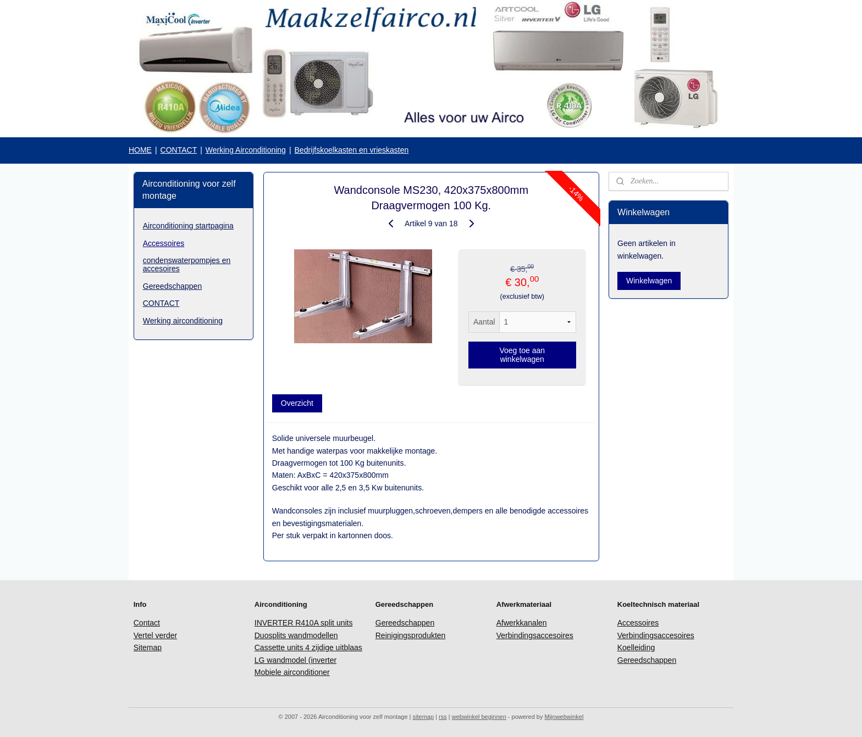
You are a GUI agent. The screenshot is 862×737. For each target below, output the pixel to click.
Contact (147, 622)
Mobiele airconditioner (292, 672)
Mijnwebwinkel (563, 716)
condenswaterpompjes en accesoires (187, 264)
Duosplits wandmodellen (296, 635)
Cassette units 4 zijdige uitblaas (308, 647)
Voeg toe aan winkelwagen (522, 355)
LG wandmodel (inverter (295, 660)
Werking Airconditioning (246, 150)
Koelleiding (636, 647)
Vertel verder (155, 635)
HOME (140, 150)
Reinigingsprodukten (410, 635)
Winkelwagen (649, 280)
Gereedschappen (172, 286)
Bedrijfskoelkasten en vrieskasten (352, 150)
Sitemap (148, 647)
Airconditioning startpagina (188, 225)
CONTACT (179, 150)
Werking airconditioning (183, 320)
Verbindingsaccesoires (534, 635)
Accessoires (163, 243)
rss (443, 716)
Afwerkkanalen (521, 622)
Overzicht (296, 403)
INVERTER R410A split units (304, 622)
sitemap (423, 716)
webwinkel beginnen (479, 716)
